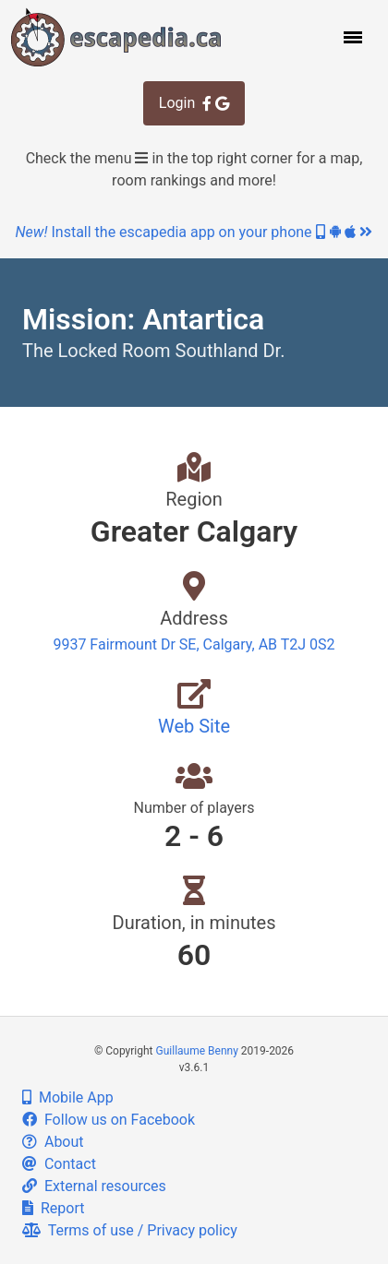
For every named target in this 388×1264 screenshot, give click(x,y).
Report (53, 1208)
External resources (94, 1186)
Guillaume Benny (197, 1050)
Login (194, 103)
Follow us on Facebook (108, 1119)
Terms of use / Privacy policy (129, 1230)
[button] (351, 37)
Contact (59, 1164)
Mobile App (68, 1097)
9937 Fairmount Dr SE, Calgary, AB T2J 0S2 (193, 644)
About (53, 1142)
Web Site (194, 726)
